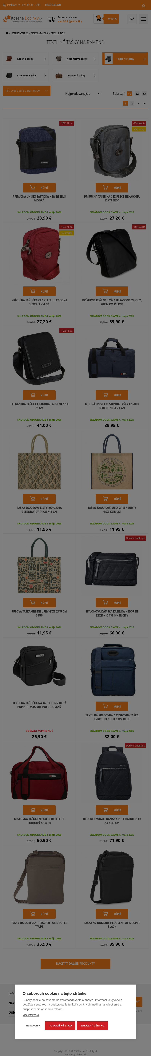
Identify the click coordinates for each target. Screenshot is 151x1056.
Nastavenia (33, 1025)
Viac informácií (31, 1015)
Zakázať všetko (93, 1025)
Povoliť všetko (60, 1025)
